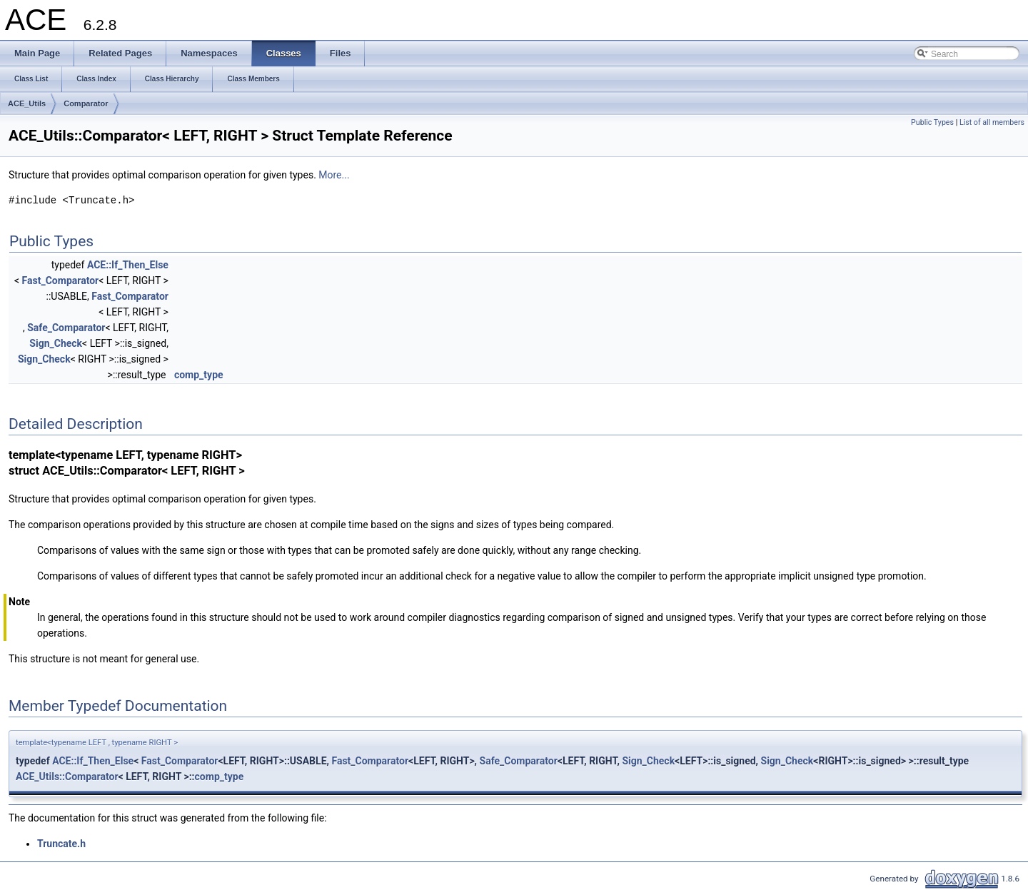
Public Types (932, 122)
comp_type (198, 374)
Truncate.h (61, 843)
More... (333, 175)
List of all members (991, 122)
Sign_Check (55, 343)
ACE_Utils (27, 103)
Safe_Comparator (66, 327)
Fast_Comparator (60, 280)
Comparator (86, 103)
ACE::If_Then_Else (127, 264)
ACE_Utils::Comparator (67, 776)
